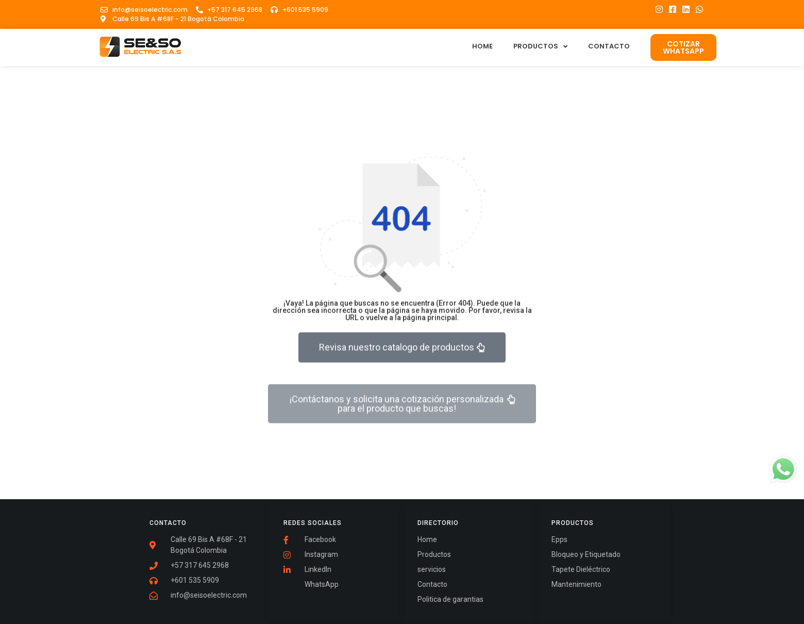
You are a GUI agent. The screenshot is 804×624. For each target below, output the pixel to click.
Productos (540, 46)
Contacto (609, 46)
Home (482, 46)
